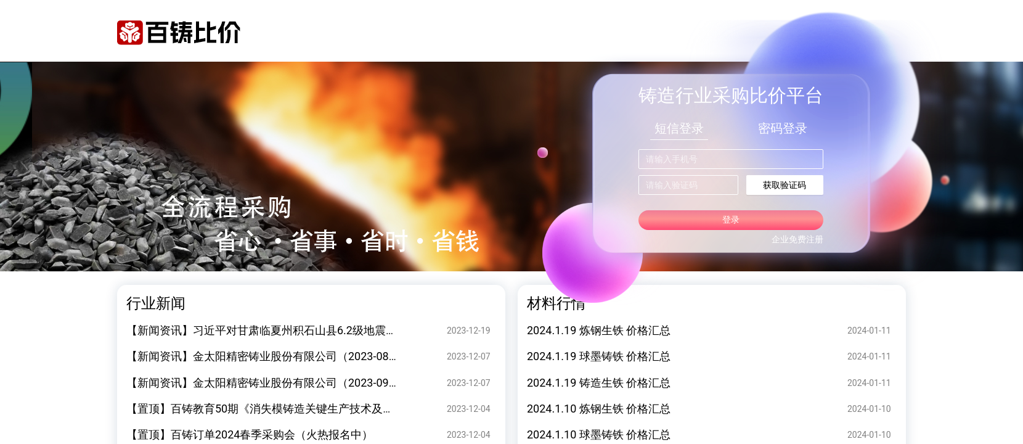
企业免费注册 (797, 239)
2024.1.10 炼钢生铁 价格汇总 (598, 408)
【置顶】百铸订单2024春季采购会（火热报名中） (249, 434)
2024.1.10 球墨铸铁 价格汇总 (598, 434)
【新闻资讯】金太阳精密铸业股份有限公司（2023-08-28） (270, 356)
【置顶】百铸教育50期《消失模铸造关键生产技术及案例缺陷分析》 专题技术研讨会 (333, 408)
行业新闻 (155, 303)
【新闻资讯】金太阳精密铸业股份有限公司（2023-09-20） (270, 382)
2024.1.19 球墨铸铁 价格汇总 (598, 356)
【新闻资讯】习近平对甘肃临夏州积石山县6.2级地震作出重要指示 (289, 330)
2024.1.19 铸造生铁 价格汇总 (598, 382)
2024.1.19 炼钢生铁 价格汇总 (598, 330)
